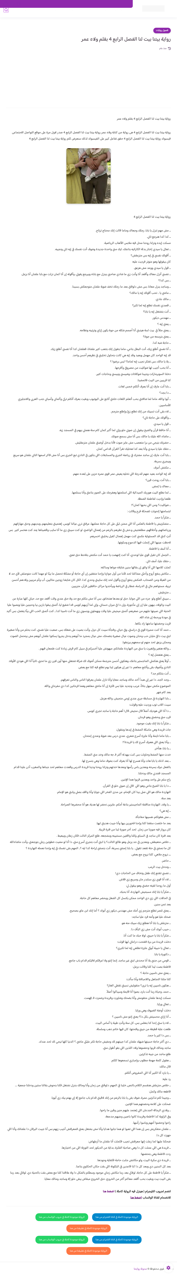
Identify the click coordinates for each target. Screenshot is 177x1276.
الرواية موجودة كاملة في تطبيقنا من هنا (88, 1228)
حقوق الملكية (110, 4)
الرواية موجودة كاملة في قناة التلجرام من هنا (117, 1217)
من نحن (96, 4)
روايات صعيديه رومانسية (56, 14)
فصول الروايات (114, 14)
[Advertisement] (88, 76)
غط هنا (107, 1191)
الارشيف (43, 4)
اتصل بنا (125, 4)
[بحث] (6, 14)
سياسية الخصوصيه (59, 4)
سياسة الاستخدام (80, 4)
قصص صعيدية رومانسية (26, 14)
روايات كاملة (96, 14)
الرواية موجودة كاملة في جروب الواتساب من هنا (62, 1217)
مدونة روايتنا (140, 1269)
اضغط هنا (136, 1197)
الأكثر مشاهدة (79, 14)
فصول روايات (162, 30)
